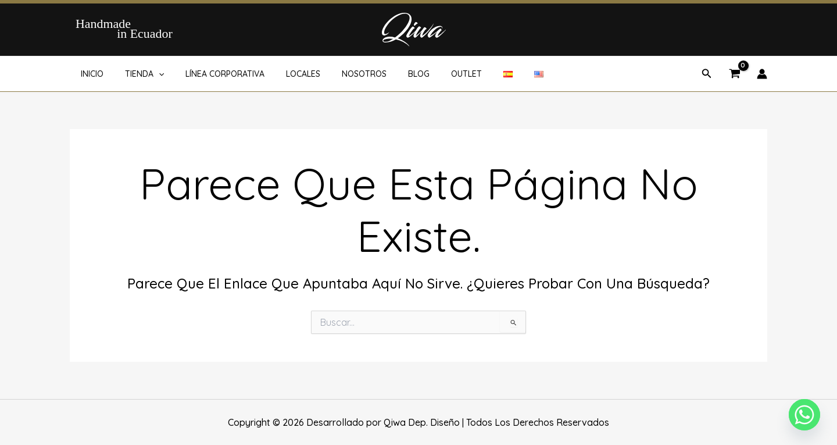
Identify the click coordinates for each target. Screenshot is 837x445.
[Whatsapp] (804, 414)
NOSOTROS (340, 74)
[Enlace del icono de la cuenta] (762, 74)
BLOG (389, 74)
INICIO (89, 74)
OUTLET (432, 74)
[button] (150, 73)
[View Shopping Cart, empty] (734, 74)
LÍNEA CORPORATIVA (211, 74)
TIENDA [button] (136, 73)
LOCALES (284, 74)
